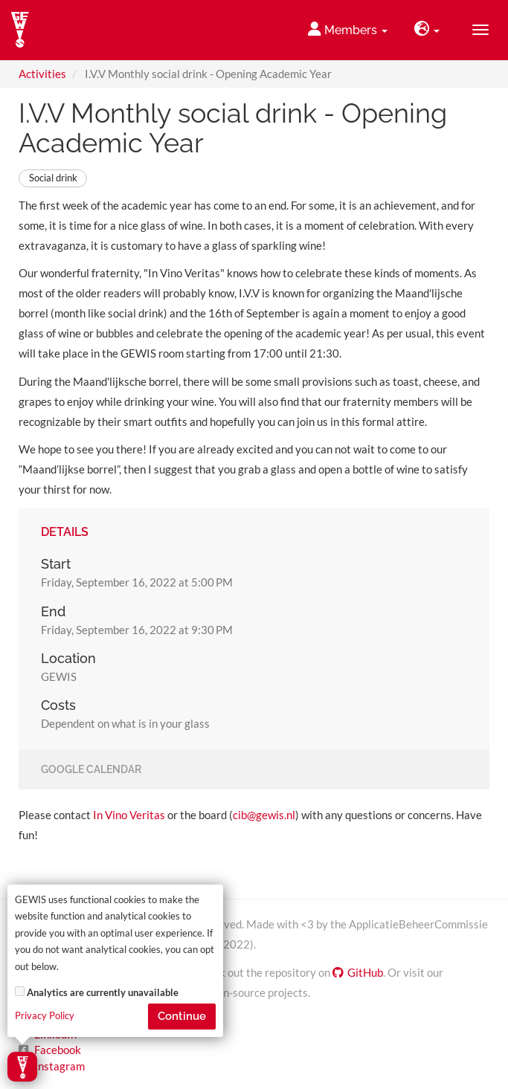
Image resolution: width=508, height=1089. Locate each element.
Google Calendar (91, 770)
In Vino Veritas (129, 814)
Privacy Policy (44, 1015)
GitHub (357, 972)
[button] (427, 30)
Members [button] (348, 29)
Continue (182, 1016)
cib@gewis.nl (264, 814)
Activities (42, 73)
